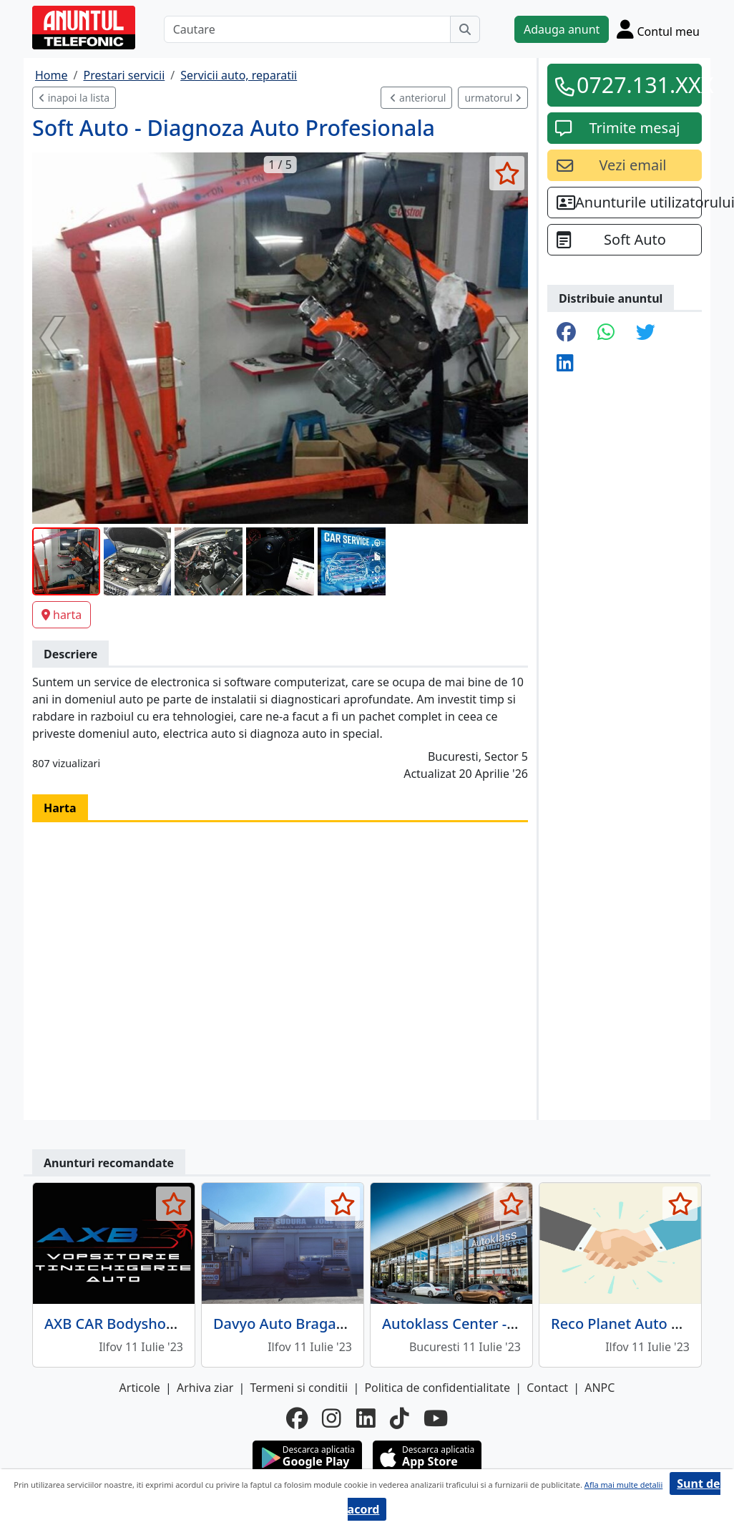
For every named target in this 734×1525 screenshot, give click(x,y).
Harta (60, 808)
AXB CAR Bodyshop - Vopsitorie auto (167, 1323)
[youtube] (436, 1418)
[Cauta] (465, 29)
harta (61, 615)
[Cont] (658, 29)
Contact (547, 1387)
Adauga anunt (562, 29)
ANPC (599, 1387)
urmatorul (493, 97)
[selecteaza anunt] (506, 173)
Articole (139, 1387)
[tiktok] (399, 1418)
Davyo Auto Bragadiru (288, 1323)
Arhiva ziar (205, 1387)
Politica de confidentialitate (437, 1387)
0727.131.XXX (635, 84)
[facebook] (297, 1418)
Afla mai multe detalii (623, 1484)
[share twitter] (646, 333)
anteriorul (418, 97)
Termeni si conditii (299, 1387)
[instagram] (331, 1418)
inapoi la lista (74, 97)
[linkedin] (366, 1418)
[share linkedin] (565, 364)
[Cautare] (307, 29)
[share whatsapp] (606, 333)
